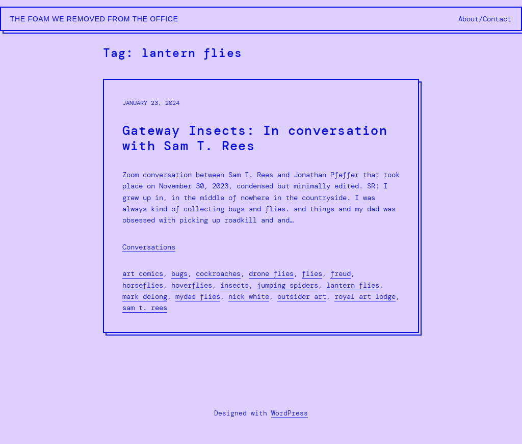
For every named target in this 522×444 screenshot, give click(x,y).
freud (340, 273)
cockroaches (218, 273)
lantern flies (352, 285)
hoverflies (191, 285)
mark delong (144, 296)
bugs (179, 273)
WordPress (289, 413)
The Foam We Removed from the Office (94, 19)
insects (234, 285)
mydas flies (197, 296)
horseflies (142, 285)
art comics (142, 273)
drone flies (271, 273)
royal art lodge (365, 296)
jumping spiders (287, 285)
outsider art (301, 296)
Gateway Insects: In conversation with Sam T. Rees (254, 138)
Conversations (148, 247)
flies (312, 273)
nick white (248, 296)
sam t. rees (144, 307)
